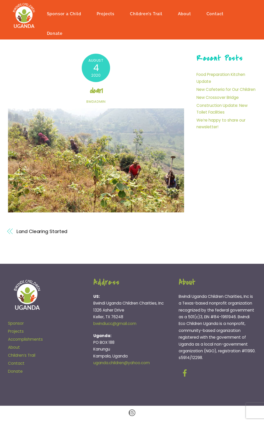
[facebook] (186, 373)
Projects (106, 13)
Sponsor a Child (64, 13)
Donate (55, 33)
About (185, 13)
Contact (215, 13)
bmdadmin (95, 101)
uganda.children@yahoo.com (121, 362)
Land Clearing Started (41, 231)
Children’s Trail (146, 13)
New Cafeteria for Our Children (225, 89)
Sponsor (16, 323)
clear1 (96, 90)
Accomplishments (25, 339)
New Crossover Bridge (217, 97)
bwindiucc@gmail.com (114, 323)
